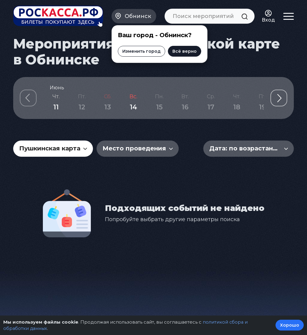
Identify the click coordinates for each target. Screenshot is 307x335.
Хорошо (289, 325)
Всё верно (184, 50)
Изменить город (141, 50)
